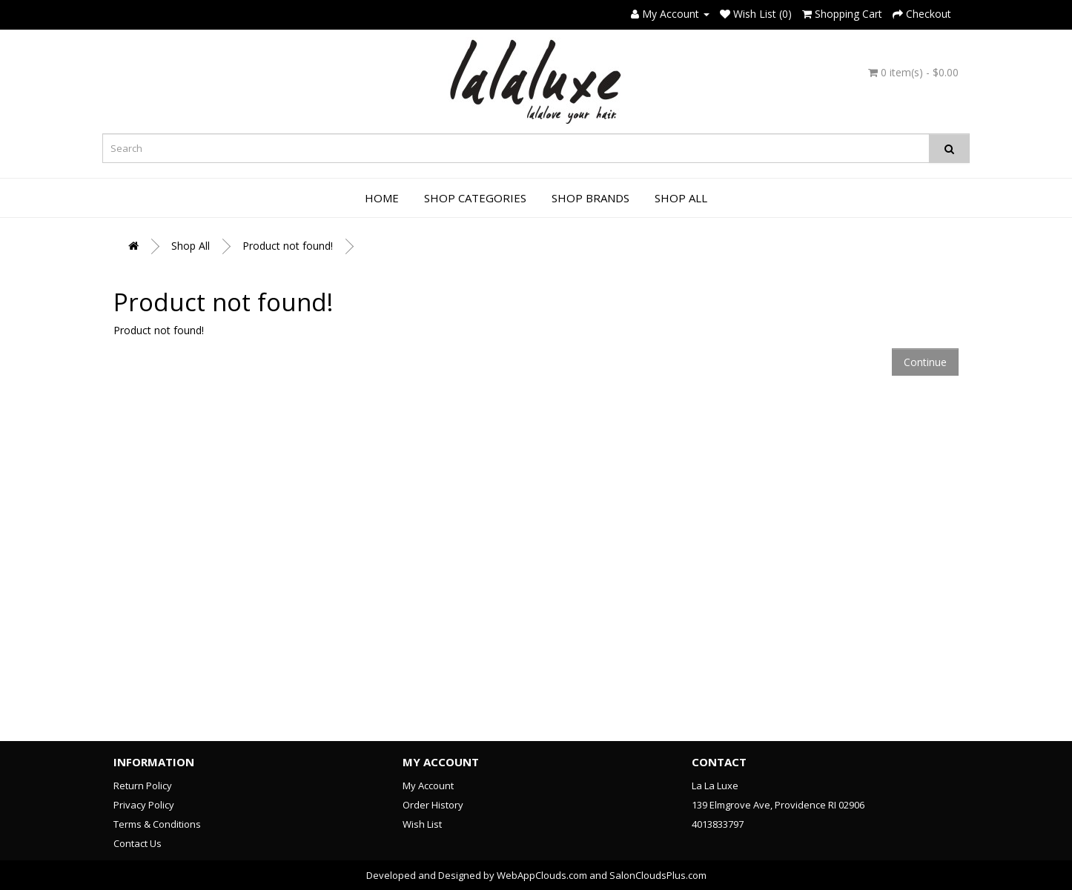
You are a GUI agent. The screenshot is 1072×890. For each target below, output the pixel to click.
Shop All (681, 197)
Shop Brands (590, 197)
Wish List (422, 824)
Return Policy (142, 785)
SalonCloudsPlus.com (658, 875)
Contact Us (137, 843)
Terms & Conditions (157, 824)
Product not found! (287, 246)
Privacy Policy (143, 804)
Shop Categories (475, 197)
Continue (925, 362)
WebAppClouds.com (542, 875)
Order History (433, 804)
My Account (428, 785)
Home (382, 197)
